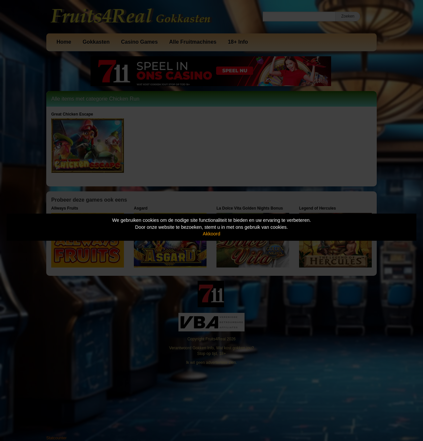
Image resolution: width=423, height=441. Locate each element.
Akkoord (211, 233)
